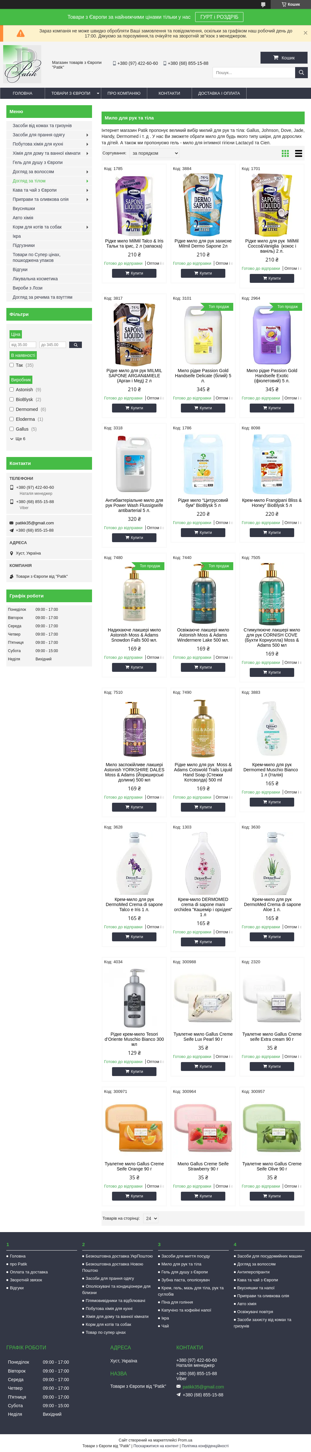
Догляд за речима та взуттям (42, 297)
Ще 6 (20, 438)
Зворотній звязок (26, 1280)
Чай (165, 1326)
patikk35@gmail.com (35, 523)
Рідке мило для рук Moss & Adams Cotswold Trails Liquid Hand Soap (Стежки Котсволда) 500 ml (203, 772)
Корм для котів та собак (37, 226)
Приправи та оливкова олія (41, 199)
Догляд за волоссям (33, 171)
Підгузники (24, 245)
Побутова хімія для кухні (38, 144)
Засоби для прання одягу (39, 134)
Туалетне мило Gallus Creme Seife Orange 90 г (134, 1166)
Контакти (169, 93)
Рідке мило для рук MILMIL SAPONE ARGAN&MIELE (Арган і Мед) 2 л (134, 375)
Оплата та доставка (29, 1272)
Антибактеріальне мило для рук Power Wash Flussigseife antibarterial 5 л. (134, 505)
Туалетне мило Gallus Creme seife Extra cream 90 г (271, 1037)
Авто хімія (23, 217)
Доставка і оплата (219, 93)
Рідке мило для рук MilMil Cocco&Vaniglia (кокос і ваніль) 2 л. (272, 246)
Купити (137, 273)
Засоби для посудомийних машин (269, 1256)
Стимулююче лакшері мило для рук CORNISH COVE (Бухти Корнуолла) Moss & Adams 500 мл (272, 637)
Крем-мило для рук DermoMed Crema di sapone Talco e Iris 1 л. (134, 904)
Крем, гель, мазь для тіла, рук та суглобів (191, 1291)
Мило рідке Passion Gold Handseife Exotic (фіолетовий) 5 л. (272, 375)
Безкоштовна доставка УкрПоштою (119, 1256)
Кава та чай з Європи (34, 190)
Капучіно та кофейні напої (186, 1310)
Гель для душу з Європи (38, 162)
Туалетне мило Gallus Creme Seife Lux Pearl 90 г (203, 1037)
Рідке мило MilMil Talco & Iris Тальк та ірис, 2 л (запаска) (134, 243)
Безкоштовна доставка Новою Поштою (112, 1267)
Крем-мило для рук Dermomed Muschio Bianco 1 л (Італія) (272, 769)
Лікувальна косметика (35, 278)
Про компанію (124, 93)
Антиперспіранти (253, 1272)
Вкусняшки (24, 208)
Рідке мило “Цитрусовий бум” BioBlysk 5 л (203, 503)
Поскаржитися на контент (155, 1446)
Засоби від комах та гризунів (42, 125)
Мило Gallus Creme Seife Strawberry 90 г (203, 1166)
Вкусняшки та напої (256, 1287)
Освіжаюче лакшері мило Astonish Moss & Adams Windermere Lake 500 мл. (203, 635)
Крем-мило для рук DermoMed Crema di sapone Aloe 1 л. (272, 904)
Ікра (17, 236)
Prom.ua (185, 1440)
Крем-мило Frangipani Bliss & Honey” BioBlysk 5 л (272, 503)
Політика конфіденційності (205, 1446)
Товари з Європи (70, 93)
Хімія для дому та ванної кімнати (46, 153)
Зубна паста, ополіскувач (186, 1280)
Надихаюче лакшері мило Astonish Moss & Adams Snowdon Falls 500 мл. (134, 635)
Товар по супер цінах (106, 1332)
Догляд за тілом (29, 180)
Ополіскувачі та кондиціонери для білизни (116, 1289)
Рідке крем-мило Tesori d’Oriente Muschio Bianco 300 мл (134, 1039)
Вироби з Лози (28, 287)
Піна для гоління (177, 1302)
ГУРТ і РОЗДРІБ (219, 17)
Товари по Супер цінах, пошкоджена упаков (37, 257)
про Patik (18, 1264)
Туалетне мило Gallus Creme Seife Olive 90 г (271, 1166)
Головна (22, 93)
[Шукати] (301, 72)
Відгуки (20, 269)
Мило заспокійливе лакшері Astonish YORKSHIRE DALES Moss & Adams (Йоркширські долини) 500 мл (134, 772)
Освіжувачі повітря (255, 1311)
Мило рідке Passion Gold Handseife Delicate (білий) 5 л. (203, 375)
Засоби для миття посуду (186, 1256)
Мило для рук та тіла (182, 1264)
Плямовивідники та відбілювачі (115, 1300)
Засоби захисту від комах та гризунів (262, 1322)
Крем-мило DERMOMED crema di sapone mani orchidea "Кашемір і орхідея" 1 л (203, 907)
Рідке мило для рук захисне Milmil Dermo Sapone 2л (203, 243)
